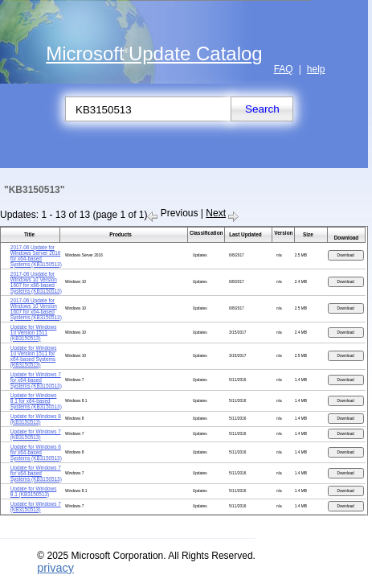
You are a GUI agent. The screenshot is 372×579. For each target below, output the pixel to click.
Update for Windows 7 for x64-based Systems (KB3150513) (36, 380)
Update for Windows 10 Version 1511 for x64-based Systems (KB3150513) (33, 356)
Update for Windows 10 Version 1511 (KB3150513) (33, 332)
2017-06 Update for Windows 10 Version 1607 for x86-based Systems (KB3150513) (36, 282)
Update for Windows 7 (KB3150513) (35, 434)
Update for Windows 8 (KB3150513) (35, 419)
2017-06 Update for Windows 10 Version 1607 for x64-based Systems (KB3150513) (36, 309)
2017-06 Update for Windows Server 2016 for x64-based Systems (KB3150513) (36, 255)
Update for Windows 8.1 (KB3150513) (33, 491)
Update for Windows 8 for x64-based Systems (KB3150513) (36, 452)
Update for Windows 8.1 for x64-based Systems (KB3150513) (36, 400)
